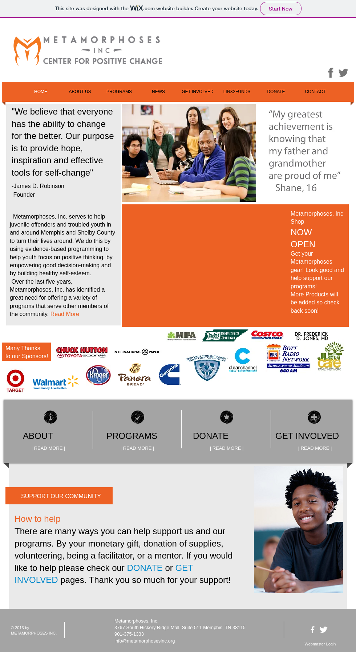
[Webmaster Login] (320, 644)
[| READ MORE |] (48, 448)
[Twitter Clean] (323, 629)
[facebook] (312, 629)
